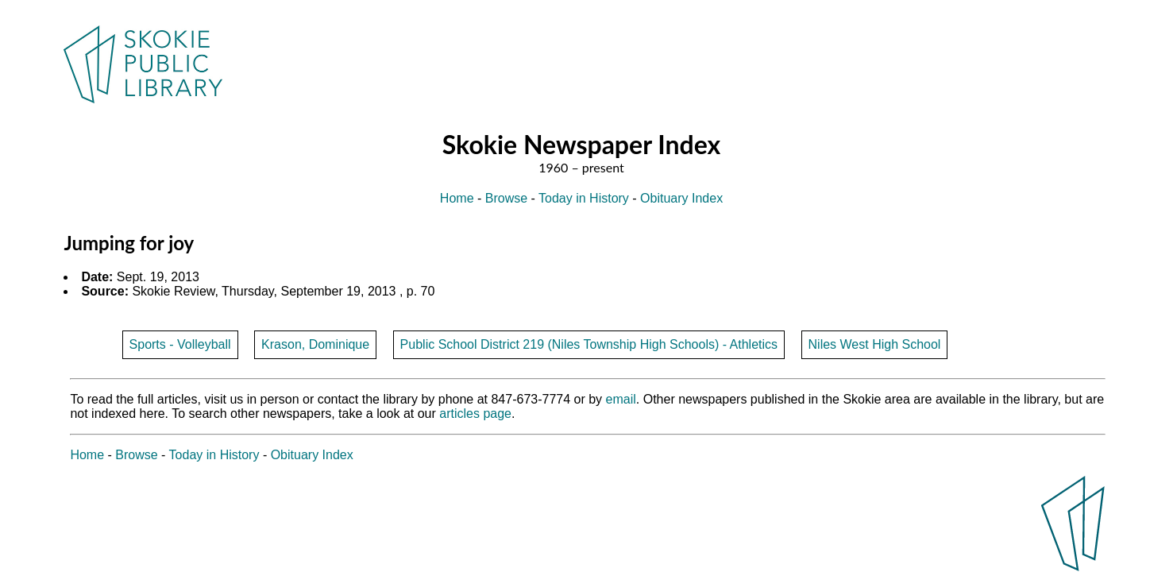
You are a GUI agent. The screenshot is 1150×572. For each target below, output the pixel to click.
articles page (475, 413)
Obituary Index (681, 198)
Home (457, 198)
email (621, 399)
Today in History (583, 198)
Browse (506, 198)
